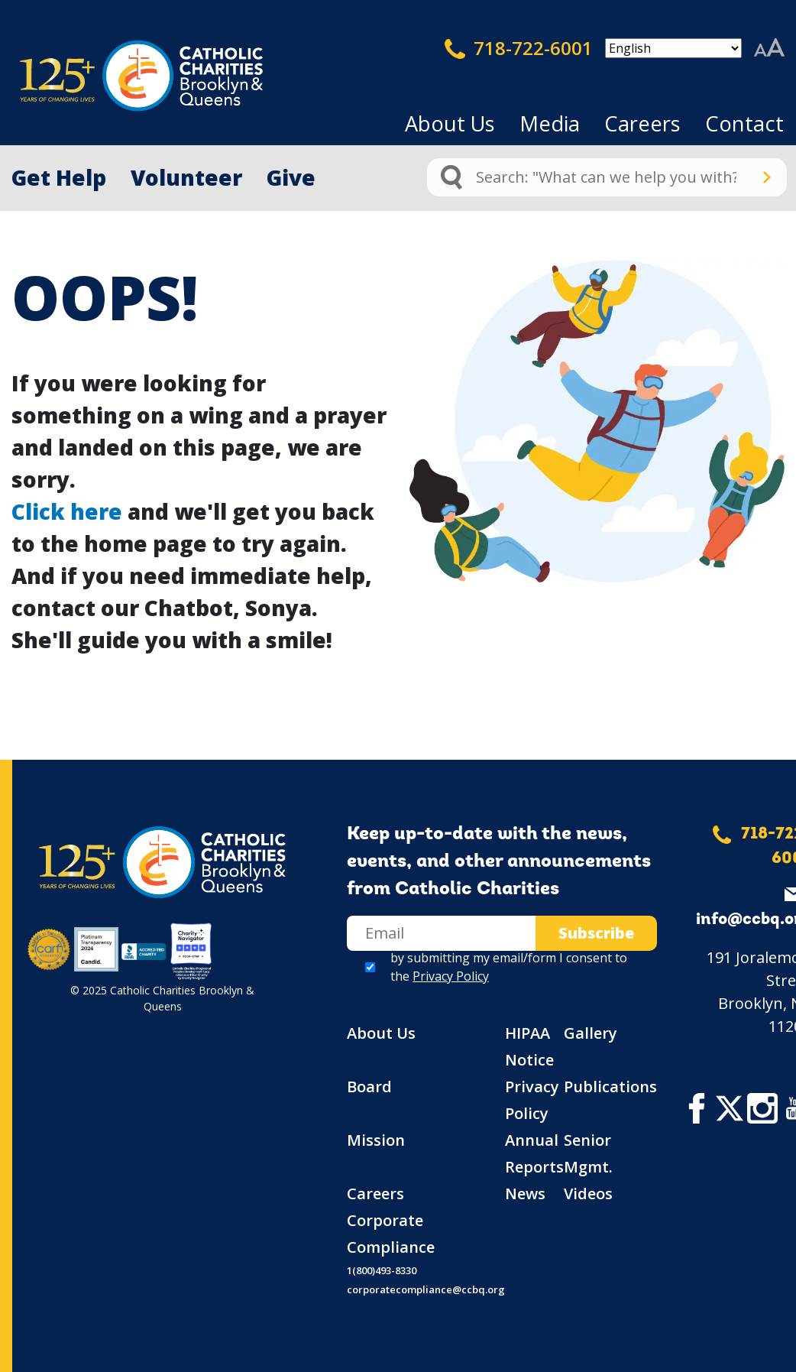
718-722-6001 (519, 48)
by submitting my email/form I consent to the (508, 966)
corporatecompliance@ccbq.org (426, 1289)
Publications (610, 1086)
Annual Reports (534, 1153)
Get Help (58, 177)
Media (549, 123)
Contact (744, 123)
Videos (588, 1193)
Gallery (590, 1033)
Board (369, 1086)
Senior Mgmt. (588, 1153)
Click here (66, 511)
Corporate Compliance (391, 1233)
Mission (376, 1140)
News (525, 1193)
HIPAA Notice (529, 1046)
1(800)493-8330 (381, 1270)
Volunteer (186, 177)
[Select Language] (673, 48)
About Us (450, 123)
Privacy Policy (451, 976)
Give (291, 177)
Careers (642, 123)
